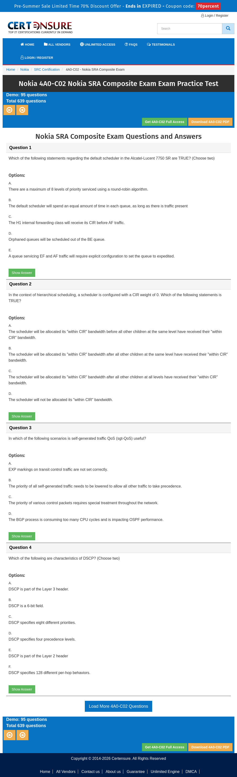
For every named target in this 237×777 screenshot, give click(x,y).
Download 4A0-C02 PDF (210, 122)
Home (27, 44)
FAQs (131, 44)
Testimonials (161, 44)
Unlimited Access (97, 44)
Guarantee (136, 772)
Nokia (24, 69)
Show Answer (22, 273)
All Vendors (57, 44)
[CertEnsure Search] (228, 28)
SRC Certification (47, 69)
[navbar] (12, 42)
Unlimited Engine (165, 772)
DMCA (191, 772)
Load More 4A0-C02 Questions (118, 706)
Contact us (90, 772)
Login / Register (214, 15)
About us (113, 772)
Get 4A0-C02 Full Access (164, 122)
